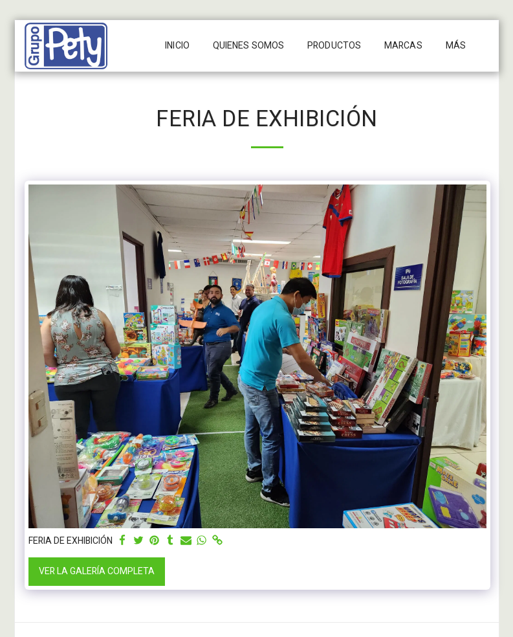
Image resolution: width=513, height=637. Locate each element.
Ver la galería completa (97, 571)
